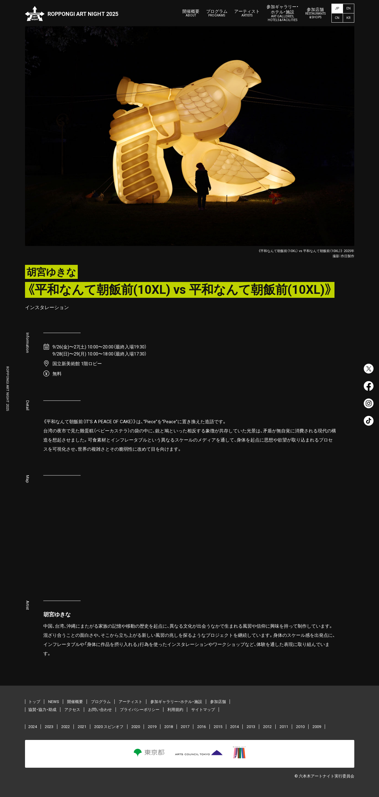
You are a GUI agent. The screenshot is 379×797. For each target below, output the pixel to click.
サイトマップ (203, 709)
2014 (234, 726)
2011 (284, 726)
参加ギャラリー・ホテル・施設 (282, 13)
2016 (201, 726)
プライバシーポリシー (139, 709)
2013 (251, 726)
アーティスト (247, 13)
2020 (135, 726)
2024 (32, 726)
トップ (34, 701)
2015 (218, 726)
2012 (267, 726)
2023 (49, 726)
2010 (300, 726)
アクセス (72, 709)
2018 (168, 726)
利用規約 (175, 709)
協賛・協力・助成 (42, 709)
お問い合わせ (100, 709)
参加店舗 (315, 13)
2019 (152, 726)
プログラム (216, 13)
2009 (317, 726)
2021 (82, 726)
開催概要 (190, 13)
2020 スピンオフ (108, 726)
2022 (65, 726)
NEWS (53, 701)
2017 (185, 726)
